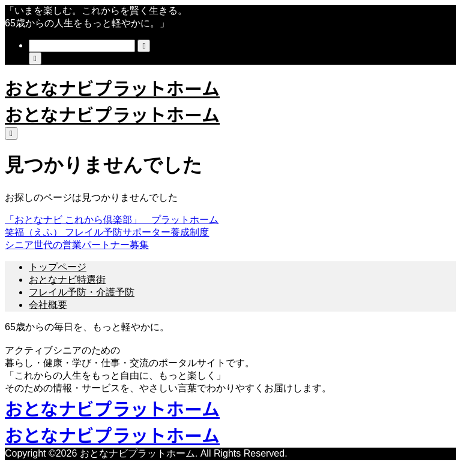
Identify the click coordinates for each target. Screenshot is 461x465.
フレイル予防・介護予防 (81, 292)
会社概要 (48, 305)
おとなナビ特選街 (67, 279)
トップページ (57, 267)
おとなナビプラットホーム (112, 87)
